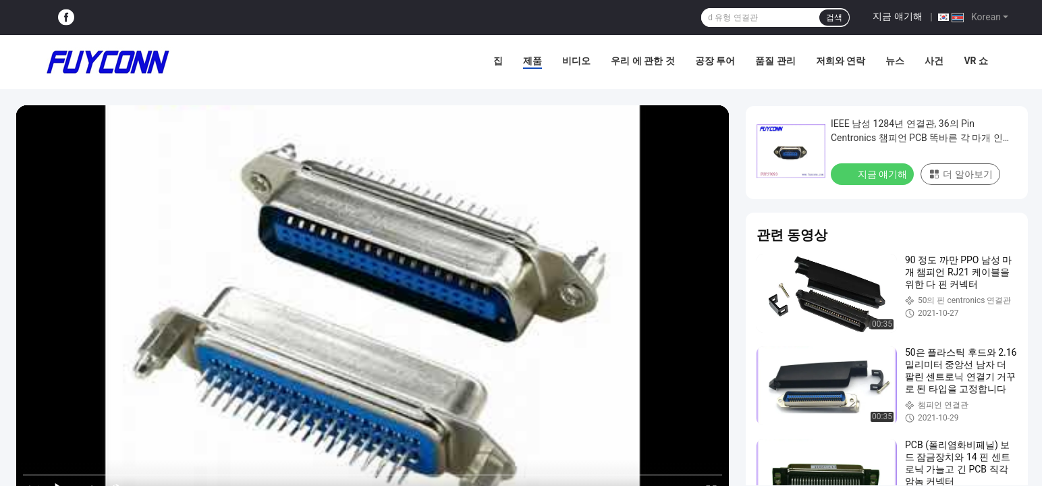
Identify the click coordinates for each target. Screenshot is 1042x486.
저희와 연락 (840, 60)
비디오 (576, 60)
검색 (834, 17)
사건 (934, 60)
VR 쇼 (976, 60)
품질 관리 (775, 60)
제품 (532, 60)
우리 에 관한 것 (642, 60)
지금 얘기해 (897, 16)
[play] (372, 306)
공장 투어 (715, 60)
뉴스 (894, 60)
